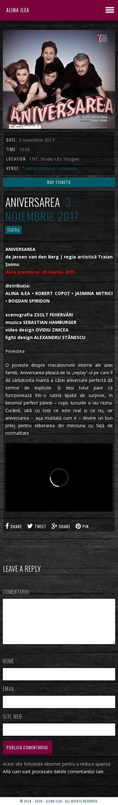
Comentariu (18, 592)
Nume (10, 668)
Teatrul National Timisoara (49, 168)
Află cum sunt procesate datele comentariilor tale (53, 779)
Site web (12, 724)
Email (10, 696)
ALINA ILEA (17, 10)
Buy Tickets (59, 182)
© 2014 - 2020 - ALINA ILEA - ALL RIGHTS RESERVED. (59, 801)
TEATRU (13, 230)
